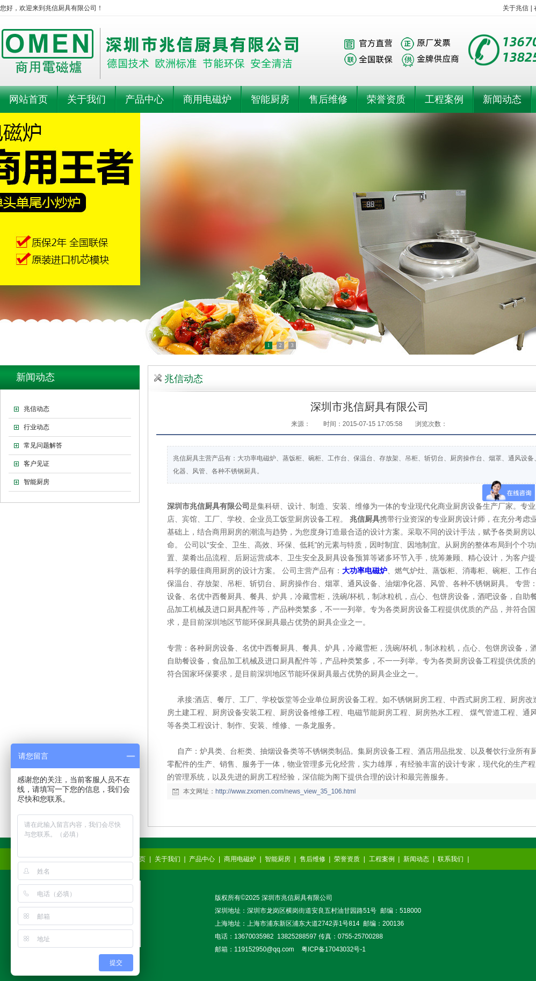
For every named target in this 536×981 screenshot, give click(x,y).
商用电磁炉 (240, 859)
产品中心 (202, 859)
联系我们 (450, 859)
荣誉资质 (347, 859)
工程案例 (382, 859)
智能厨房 (278, 859)
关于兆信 (515, 8)
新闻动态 (416, 859)
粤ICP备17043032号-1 (333, 949)
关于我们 (167, 859)
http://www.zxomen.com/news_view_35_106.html (285, 791)
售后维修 (312, 859)
